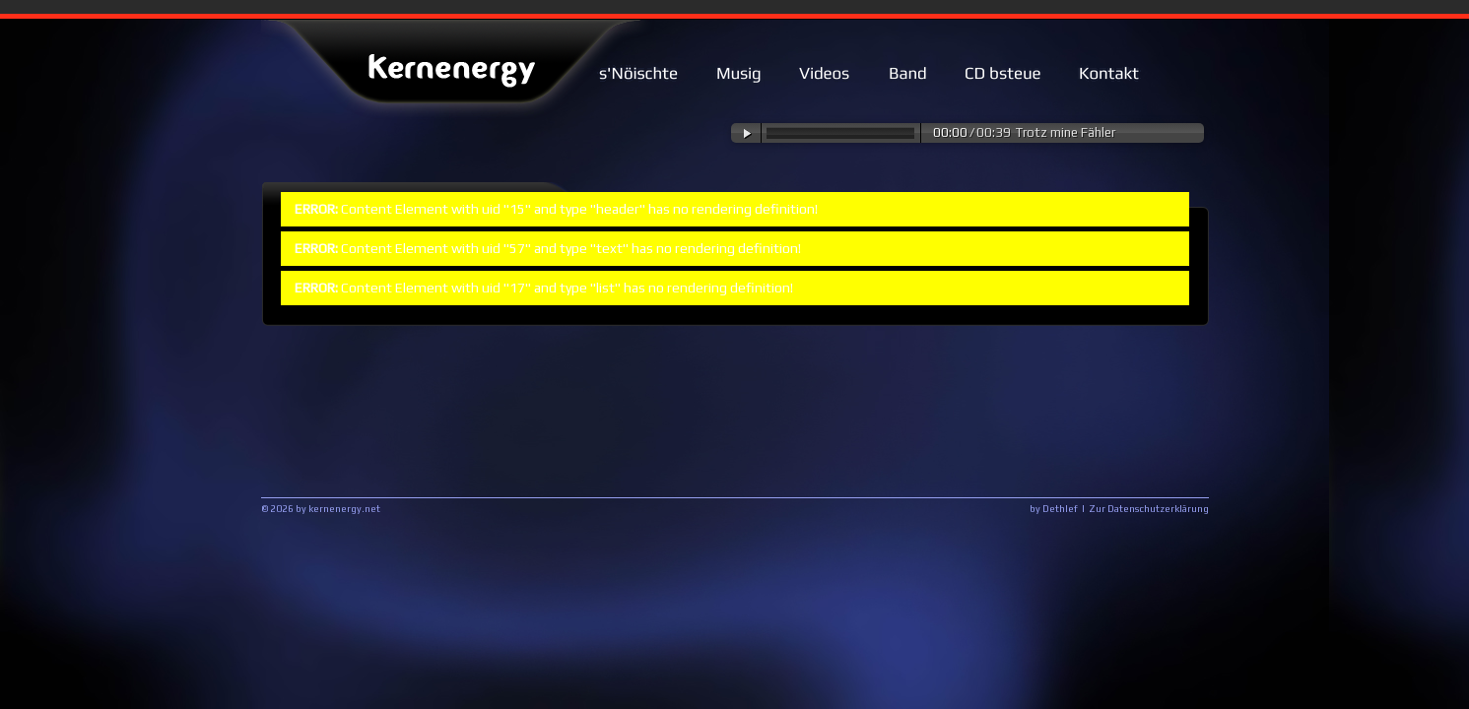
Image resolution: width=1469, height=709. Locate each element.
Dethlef (1060, 508)
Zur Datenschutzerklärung (1149, 508)
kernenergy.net (344, 508)
